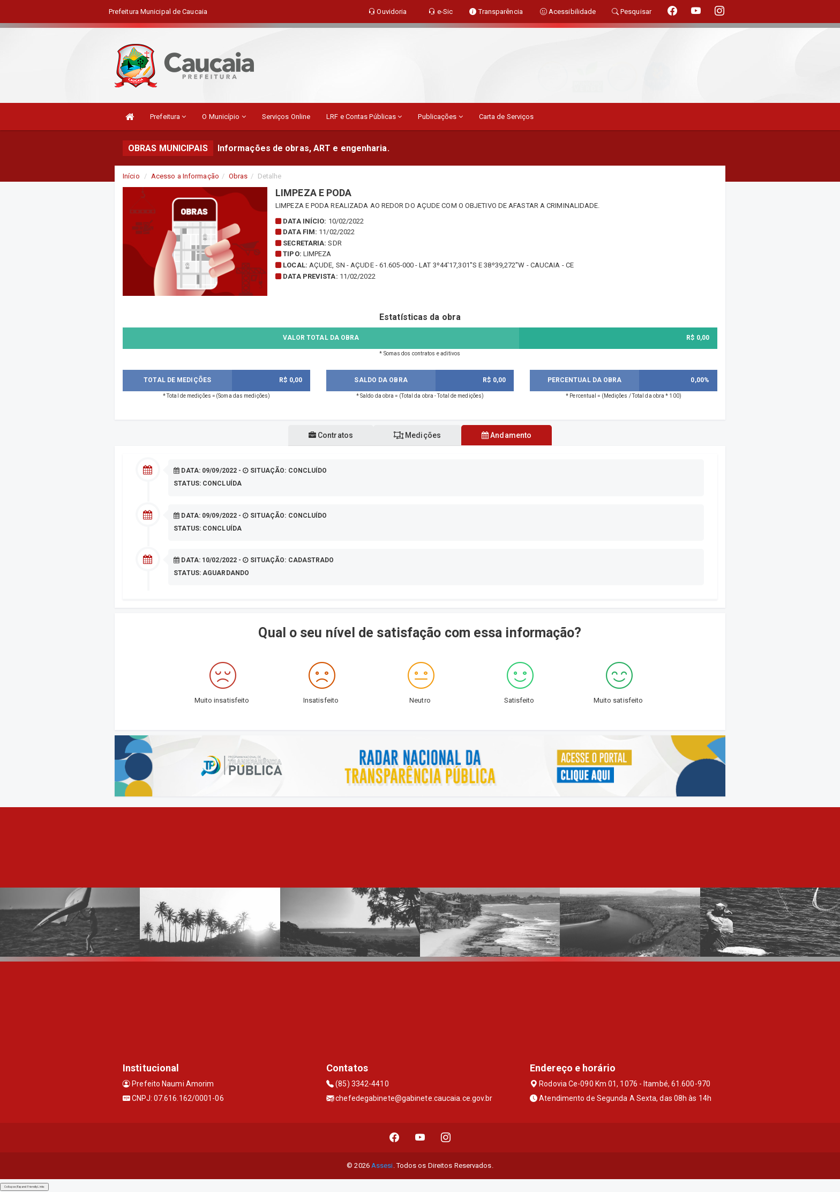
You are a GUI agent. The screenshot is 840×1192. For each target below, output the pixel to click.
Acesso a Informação (185, 176)
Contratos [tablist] (326, 435)
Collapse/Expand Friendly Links (24, 1186)
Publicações (440, 117)
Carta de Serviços (506, 117)
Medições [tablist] (417, 435)
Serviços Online (286, 117)
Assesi (382, 1165)
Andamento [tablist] (511, 435)
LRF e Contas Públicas (364, 117)
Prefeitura (168, 117)
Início (131, 176)
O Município (223, 117)
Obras (238, 176)
